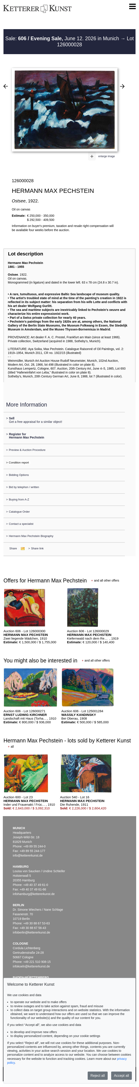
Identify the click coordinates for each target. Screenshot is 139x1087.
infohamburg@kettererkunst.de (34, 894)
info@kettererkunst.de (28, 855)
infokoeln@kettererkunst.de (31, 966)
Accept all (121, 1075)
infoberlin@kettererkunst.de (31, 932)
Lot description (25, 254)
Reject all (97, 1075)
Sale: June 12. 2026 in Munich (62, 38)
